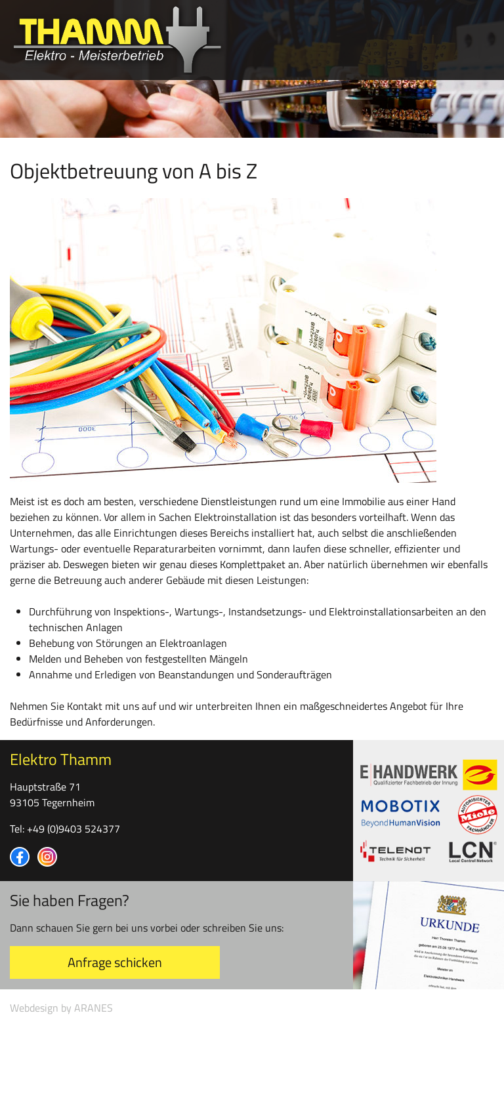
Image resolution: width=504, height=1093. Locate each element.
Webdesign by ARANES (61, 1008)
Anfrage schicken (115, 962)
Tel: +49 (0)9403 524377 (65, 828)
